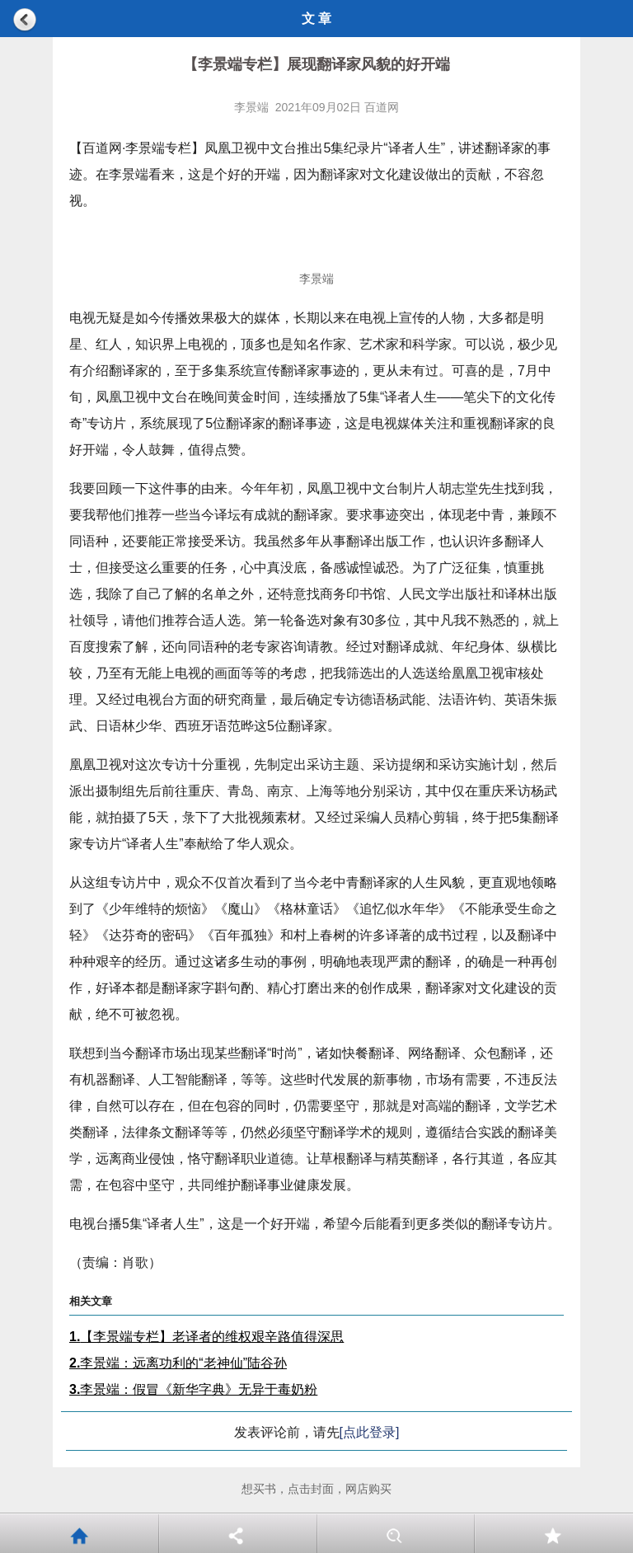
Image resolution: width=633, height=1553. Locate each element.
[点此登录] (370, 1432)
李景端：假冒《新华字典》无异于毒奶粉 (193, 1389)
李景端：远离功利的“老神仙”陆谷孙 (178, 1363)
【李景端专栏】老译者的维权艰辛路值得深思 (206, 1337)
